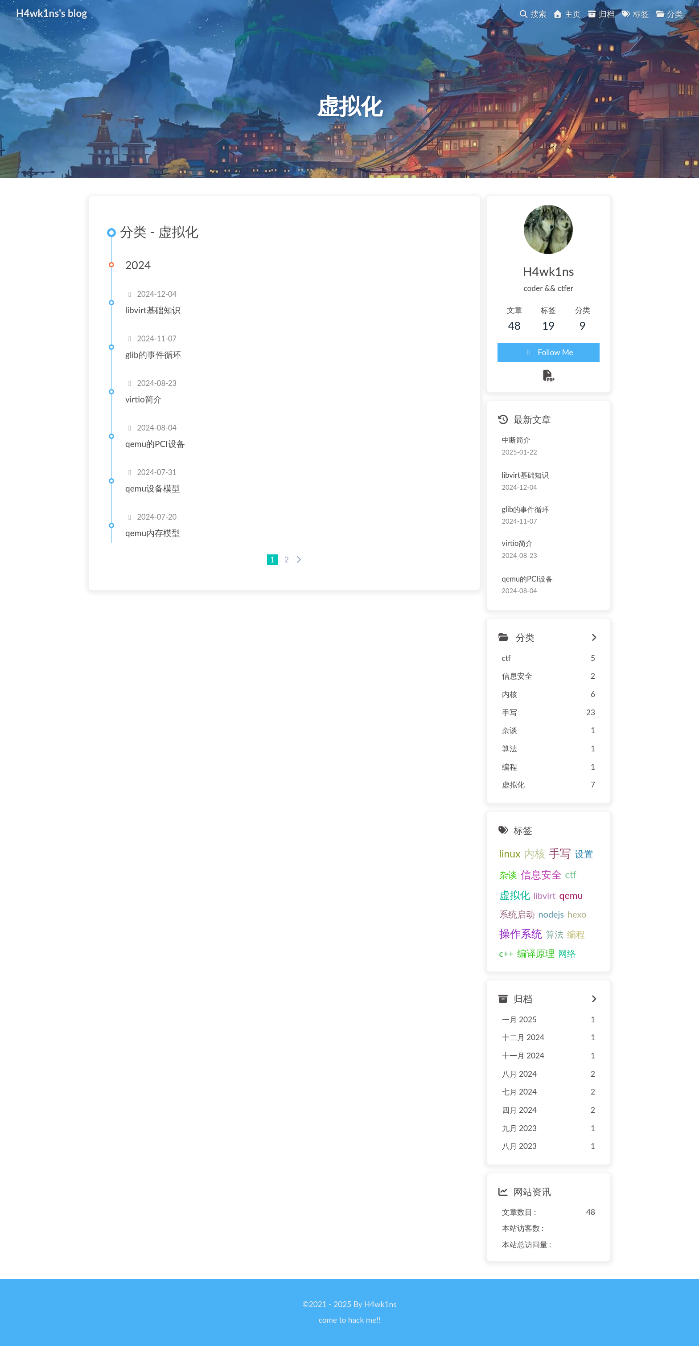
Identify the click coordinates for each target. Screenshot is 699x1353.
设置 (584, 854)
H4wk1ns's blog (51, 13)
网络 (567, 953)
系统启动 (517, 914)
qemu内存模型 (152, 533)
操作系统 (520, 933)
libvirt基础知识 (153, 310)
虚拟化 (514, 895)
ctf (571, 875)
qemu (571, 895)
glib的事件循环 (153, 354)
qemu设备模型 (152, 488)
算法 (554, 934)
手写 (560, 853)
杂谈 (508, 875)
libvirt (545, 895)
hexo (576, 914)
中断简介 (516, 440)
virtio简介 (143, 399)
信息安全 (541, 875)
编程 (576, 934)
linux (510, 854)
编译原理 (536, 953)
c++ (506, 953)
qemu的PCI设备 (155, 444)
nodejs (551, 914)
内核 (534, 853)
